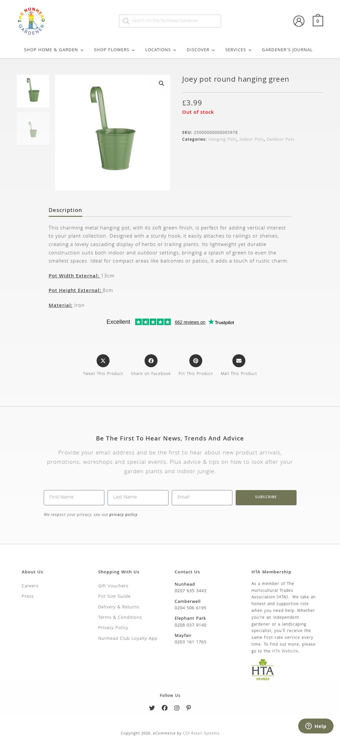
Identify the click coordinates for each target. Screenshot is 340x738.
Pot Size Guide (114, 596)
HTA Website (285, 651)
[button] (162, 83)
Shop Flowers (114, 50)
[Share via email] (239, 366)
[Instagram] (177, 709)
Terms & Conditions (120, 617)
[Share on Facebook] (151, 366)
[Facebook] (165, 709)
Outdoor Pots (281, 139)
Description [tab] (65, 211)
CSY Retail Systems (201, 734)
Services (238, 50)
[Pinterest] (188, 709)
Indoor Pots (252, 139)
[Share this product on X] (103, 366)
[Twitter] (152, 709)
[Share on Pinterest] (196, 366)
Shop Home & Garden (54, 50)
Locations (161, 50)
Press (28, 596)
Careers (30, 586)
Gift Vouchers (113, 586)
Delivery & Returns (118, 607)
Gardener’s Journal (287, 50)
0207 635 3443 (190, 591)
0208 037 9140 (190, 625)
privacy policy (123, 514)
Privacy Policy (113, 628)
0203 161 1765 (190, 642)
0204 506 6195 (190, 608)
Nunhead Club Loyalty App (128, 638)
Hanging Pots (222, 139)
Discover (201, 50)
